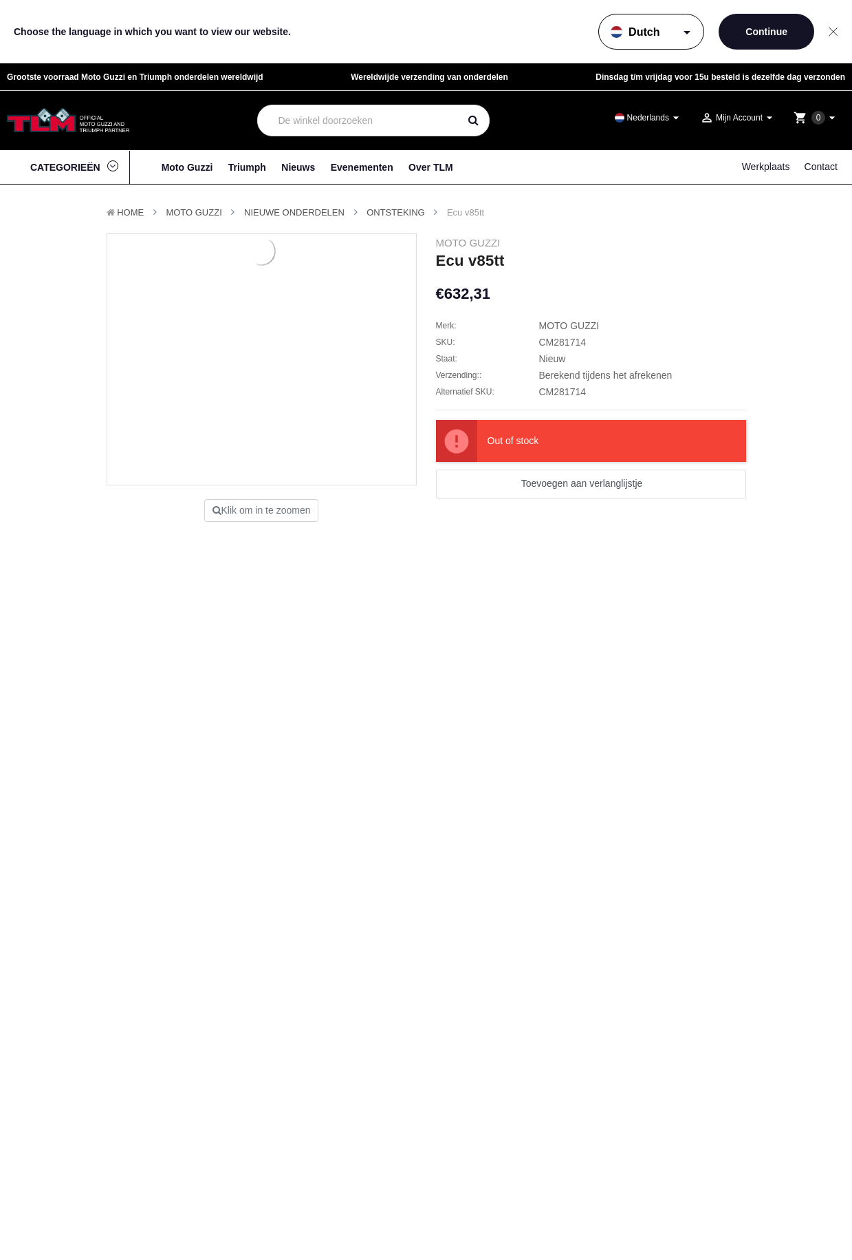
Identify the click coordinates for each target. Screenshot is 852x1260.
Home (130, 212)
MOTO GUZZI (193, 212)
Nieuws (298, 167)
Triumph (247, 167)
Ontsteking (396, 212)
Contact (821, 166)
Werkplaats (766, 166)
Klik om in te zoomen (261, 510)
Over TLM (430, 167)
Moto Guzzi (187, 167)
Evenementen (362, 167)
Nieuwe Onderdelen (294, 212)
